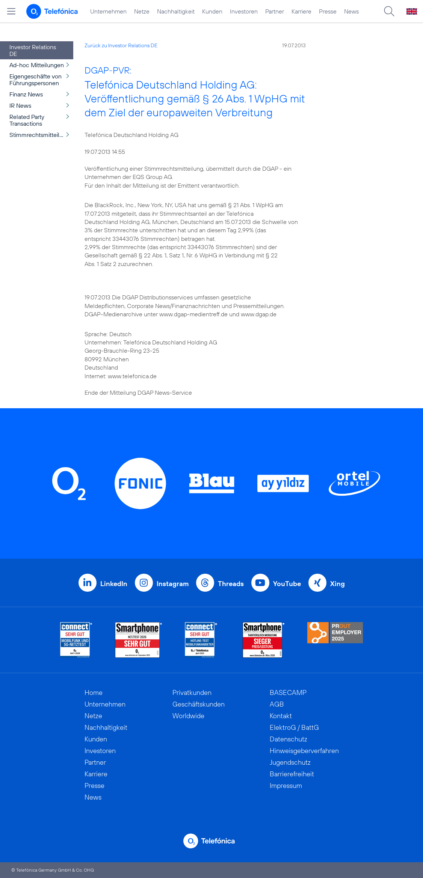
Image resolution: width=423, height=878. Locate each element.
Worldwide (188, 715)
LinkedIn (113, 583)
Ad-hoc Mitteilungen (36, 65)
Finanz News (26, 94)
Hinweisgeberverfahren (304, 750)
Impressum (286, 785)
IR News (20, 105)
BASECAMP (288, 692)
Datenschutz (288, 739)
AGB (277, 704)
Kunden (212, 11)
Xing (337, 583)
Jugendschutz (290, 762)
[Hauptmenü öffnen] (11, 11)
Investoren (244, 11)
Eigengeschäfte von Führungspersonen (35, 79)
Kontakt (281, 715)
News (351, 11)
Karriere (301, 11)
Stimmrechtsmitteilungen (41, 134)
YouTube (287, 583)
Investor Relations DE (32, 50)
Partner (274, 11)
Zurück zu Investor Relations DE (121, 45)
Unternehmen (108, 11)
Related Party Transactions (26, 120)
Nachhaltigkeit (176, 11)
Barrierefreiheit (292, 774)
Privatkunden (192, 692)
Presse (328, 11)
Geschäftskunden (198, 704)
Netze (142, 11)
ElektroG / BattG (294, 727)
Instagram (173, 583)
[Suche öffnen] (389, 11)
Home (94, 692)
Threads (231, 583)
